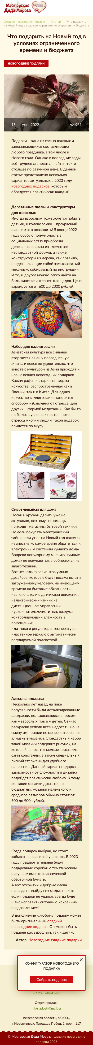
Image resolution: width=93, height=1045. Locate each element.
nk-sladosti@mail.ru (46, 1008)
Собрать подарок (51, 980)
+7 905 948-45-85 (46, 993)
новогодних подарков (30, 186)
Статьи (56, 21)
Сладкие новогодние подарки (24, 21)
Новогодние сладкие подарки (55, 940)
